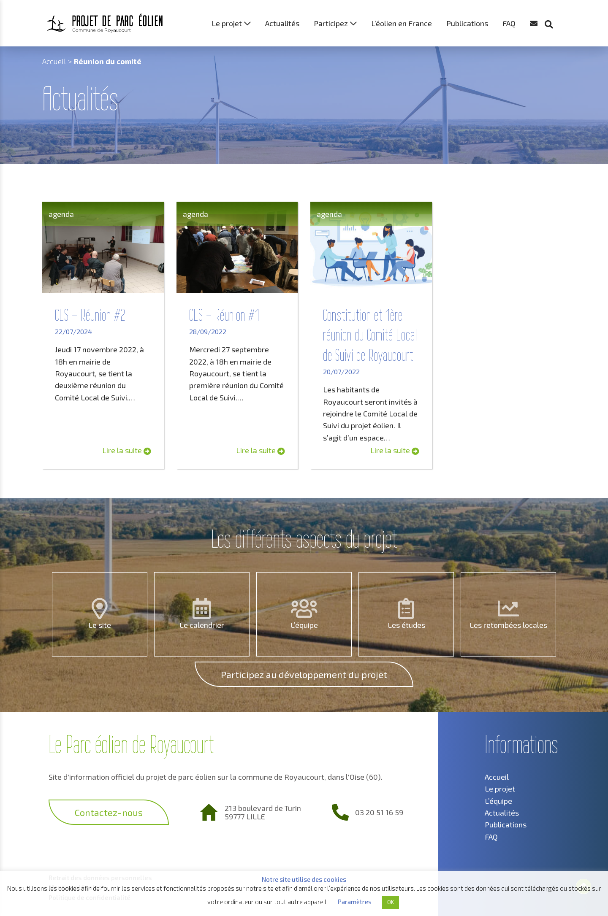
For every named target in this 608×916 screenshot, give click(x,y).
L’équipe (304, 625)
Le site (99, 625)
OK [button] (390, 902)
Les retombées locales (508, 625)
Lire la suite (126, 450)
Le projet (227, 23)
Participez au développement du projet (304, 674)
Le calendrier (201, 625)
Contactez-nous (109, 812)
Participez (331, 23)
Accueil (54, 61)
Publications (467, 23)
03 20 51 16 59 (379, 812)
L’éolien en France (401, 23)
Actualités (282, 23)
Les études (406, 625)
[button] (553, 8)
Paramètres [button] (354, 901)
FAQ (509, 23)
